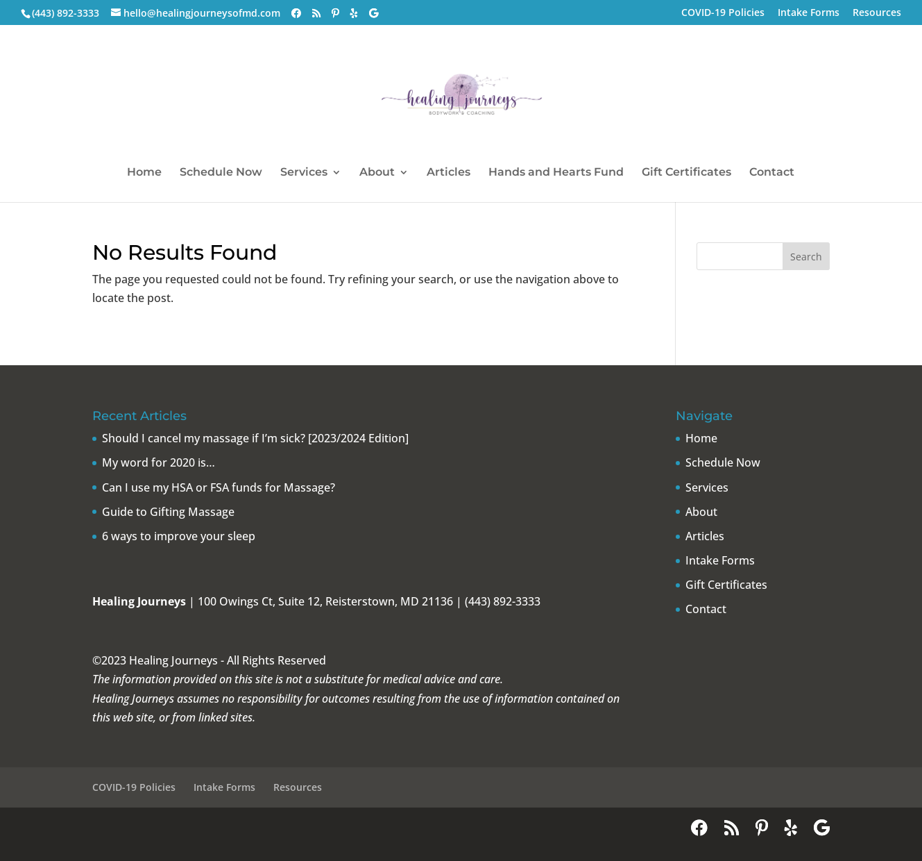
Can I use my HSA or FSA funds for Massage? (218, 487)
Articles (448, 172)
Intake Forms (808, 13)
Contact (771, 172)
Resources (877, 13)
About (377, 172)
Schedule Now (221, 172)
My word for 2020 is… (158, 462)
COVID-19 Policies (723, 13)
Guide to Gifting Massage (168, 511)
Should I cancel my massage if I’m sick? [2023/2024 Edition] (255, 438)
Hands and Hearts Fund (556, 172)
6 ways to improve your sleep (178, 536)
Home (144, 172)
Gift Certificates (686, 172)
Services (303, 172)
